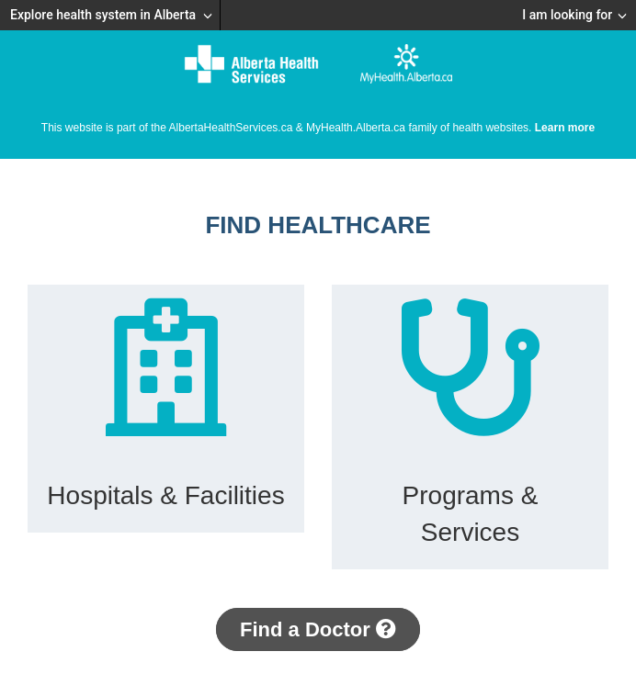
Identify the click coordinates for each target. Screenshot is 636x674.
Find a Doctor (318, 629)
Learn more (565, 127)
